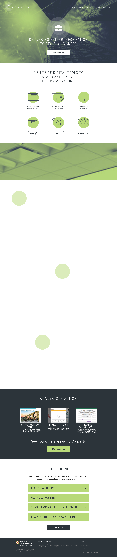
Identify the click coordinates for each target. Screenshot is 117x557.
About (73, 7)
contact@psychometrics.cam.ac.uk (90, 544)
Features (80, 7)
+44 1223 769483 (85, 545)
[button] (58, 488)
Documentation (107, 7)
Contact (98, 7)
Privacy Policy (84, 548)
